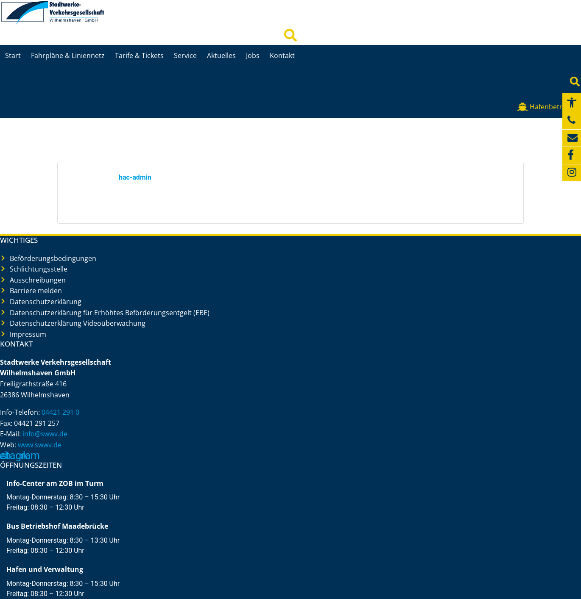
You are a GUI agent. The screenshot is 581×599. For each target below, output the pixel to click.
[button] (571, 102)
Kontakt (282, 55)
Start (13, 55)
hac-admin (135, 177)
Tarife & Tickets (139, 55)
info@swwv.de (44, 433)
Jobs (253, 55)
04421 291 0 (60, 412)
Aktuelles (221, 55)
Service (185, 55)
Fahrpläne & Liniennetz (68, 55)
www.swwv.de (39, 444)
